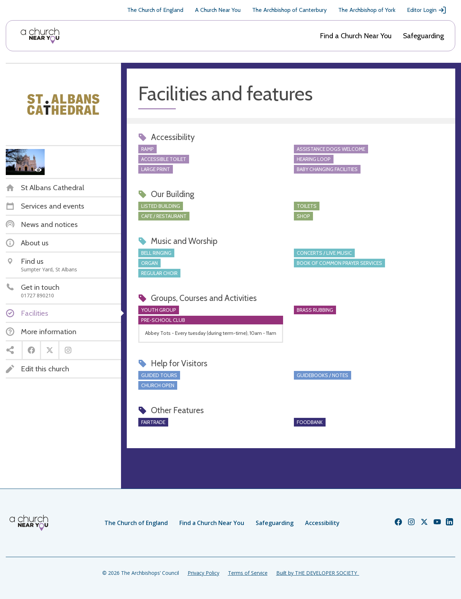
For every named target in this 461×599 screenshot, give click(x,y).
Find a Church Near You (355, 35)
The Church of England (155, 9)
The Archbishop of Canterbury (289, 9)
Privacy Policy (203, 572)
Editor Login (427, 10)
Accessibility (322, 523)
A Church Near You (218, 9)
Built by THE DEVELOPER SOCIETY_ (317, 572)
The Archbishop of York (366, 9)
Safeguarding (423, 35)
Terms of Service (248, 572)
